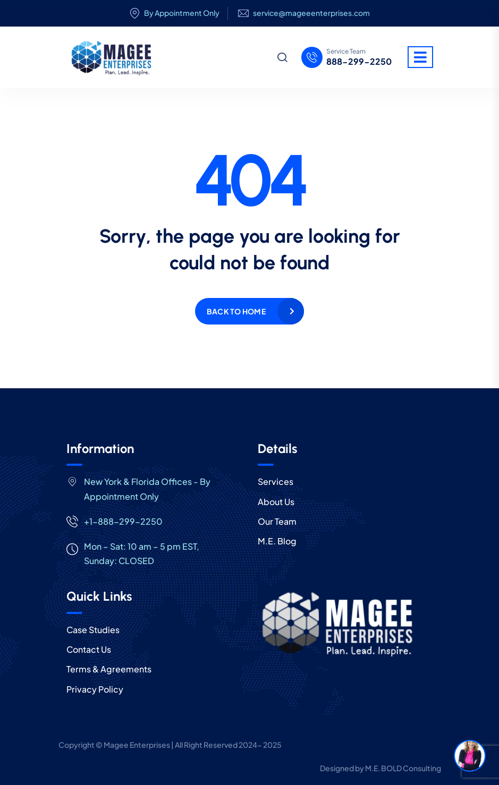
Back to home (236, 311)
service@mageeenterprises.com (311, 13)
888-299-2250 (359, 61)
